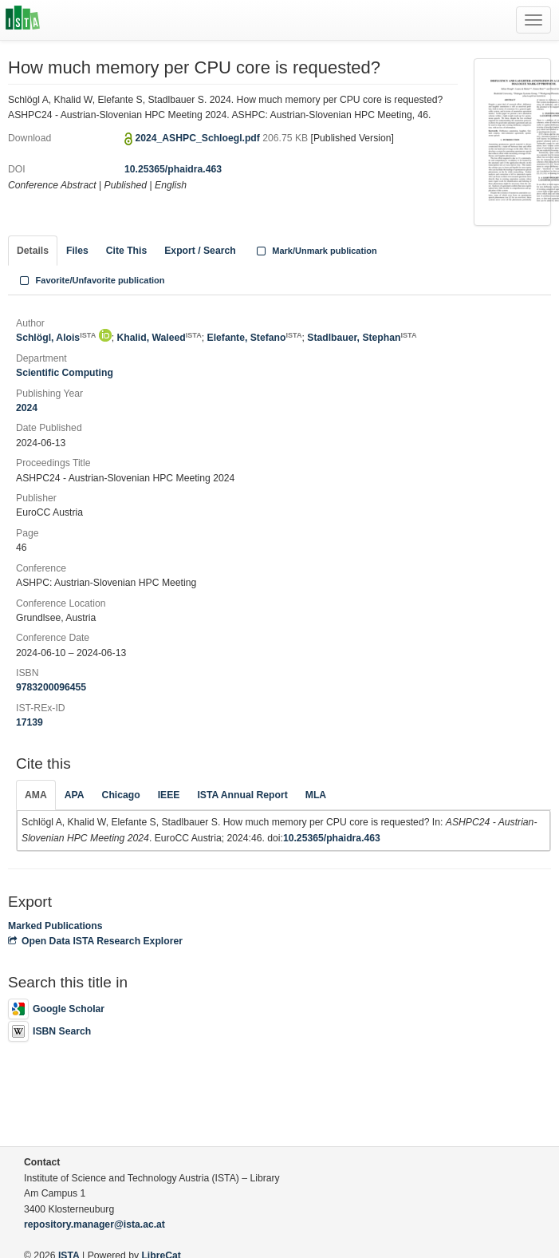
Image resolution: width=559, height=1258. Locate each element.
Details (33, 250)
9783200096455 (51, 687)
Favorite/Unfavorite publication (91, 280)
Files (77, 250)
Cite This (126, 250)
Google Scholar (56, 1009)
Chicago (121, 795)
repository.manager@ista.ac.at (94, 1224)
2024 (26, 407)
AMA (36, 795)
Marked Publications (55, 926)
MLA (315, 795)
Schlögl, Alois (56, 337)
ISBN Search (49, 1031)
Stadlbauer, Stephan (361, 337)
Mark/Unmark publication (315, 250)
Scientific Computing (64, 372)
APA (75, 795)
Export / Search (199, 250)
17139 (29, 722)
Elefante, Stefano (254, 337)
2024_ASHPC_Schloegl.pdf (198, 138)
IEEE (169, 795)
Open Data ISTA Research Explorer (95, 941)
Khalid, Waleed (158, 337)
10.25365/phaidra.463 (173, 169)
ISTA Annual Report (242, 795)
